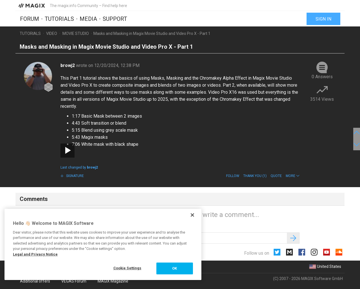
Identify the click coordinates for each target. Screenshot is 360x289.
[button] (293, 176)
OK (174, 268)
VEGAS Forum (73, 281)
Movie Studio (75, 33)
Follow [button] (232, 176)
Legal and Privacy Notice (35, 254)
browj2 (68, 65)
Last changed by (79, 167)
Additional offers (35, 281)
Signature (74, 176)
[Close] (192, 215)
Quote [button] (276, 176)
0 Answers (322, 76)
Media (88, 18)
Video (51, 33)
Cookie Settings (127, 268)
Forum (29, 18)
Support (115, 18)
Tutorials (59, 18)
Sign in (323, 19)
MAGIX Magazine (113, 281)
